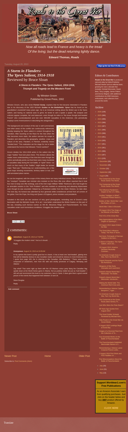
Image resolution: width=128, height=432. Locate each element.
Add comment (13, 289)
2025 (100, 115)
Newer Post (11, 356)
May (101, 373)
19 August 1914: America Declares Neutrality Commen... (108, 249)
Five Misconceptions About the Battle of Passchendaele (110, 360)
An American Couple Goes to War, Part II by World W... (110, 256)
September (104, 172)
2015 (100, 151)
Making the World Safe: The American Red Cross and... (110, 284)
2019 (100, 137)
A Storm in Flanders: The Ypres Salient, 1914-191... (110, 243)
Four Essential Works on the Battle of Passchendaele (109, 338)
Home (48, 356)
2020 (100, 133)
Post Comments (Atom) (23, 361)
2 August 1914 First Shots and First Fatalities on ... (110, 354)
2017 (100, 144)
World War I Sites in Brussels (110, 207)
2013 (100, 158)
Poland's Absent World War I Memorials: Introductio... (109, 278)
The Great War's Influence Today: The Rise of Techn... (110, 232)
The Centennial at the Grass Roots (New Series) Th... (109, 300)
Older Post (84, 356)
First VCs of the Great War (109, 216)
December (104, 161)
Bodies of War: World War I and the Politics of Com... (110, 202)
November (104, 165)
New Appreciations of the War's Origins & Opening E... (110, 220)
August (102, 176)
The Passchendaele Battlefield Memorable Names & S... (110, 343)
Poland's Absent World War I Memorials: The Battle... (109, 273)
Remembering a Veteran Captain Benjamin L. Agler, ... (111, 289)
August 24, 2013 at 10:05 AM (34, 251)
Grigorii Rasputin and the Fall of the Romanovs (111, 261)
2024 (100, 119)
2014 (100, 155)
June (102, 369)
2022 (100, 126)
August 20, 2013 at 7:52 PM (33, 237)
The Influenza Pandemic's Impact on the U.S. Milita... (110, 191)
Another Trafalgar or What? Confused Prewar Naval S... (110, 196)
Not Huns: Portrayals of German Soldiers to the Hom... (111, 237)
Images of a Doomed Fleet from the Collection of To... (111, 332)
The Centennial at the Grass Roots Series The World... (109, 180)
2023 (100, 122)
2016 (100, 148)
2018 (100, 140)
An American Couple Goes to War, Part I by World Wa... (110, 295)
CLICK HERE (111, 408)
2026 (100, 112)
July (101, 366)
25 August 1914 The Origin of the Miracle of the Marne (110, 211)
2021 (100, 130)
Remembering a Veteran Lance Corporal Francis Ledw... (110, 349)
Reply (15, 244)
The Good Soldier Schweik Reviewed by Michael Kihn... (110, 315)
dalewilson (17, 237)
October (103, 168)
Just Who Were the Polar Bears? (111, 305)
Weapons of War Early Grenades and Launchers (109, 267)
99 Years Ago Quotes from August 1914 (109, 310)
